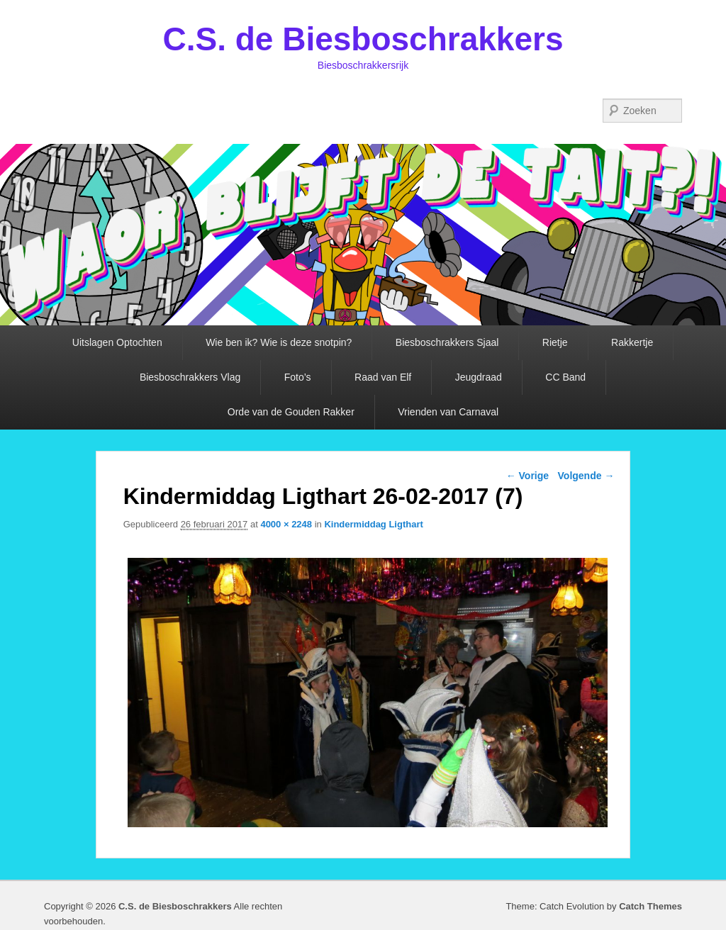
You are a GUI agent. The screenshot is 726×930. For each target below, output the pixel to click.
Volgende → (586, 475)
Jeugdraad (478, 377)
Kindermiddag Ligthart (373, 524)
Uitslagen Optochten (117, 342)
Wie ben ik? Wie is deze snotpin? (279, 342)
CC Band (565, 377)
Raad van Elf (382, 377)
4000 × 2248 (286, 524)
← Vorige (527, 475)
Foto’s (297, 377)
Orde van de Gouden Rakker (291, 412)
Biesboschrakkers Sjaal (447, 342)
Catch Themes (650, 906)
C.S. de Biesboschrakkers (362, 39)
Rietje (555, 342)
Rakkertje (632, 342)
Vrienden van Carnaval (448, 412)
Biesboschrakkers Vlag (190, 377)
